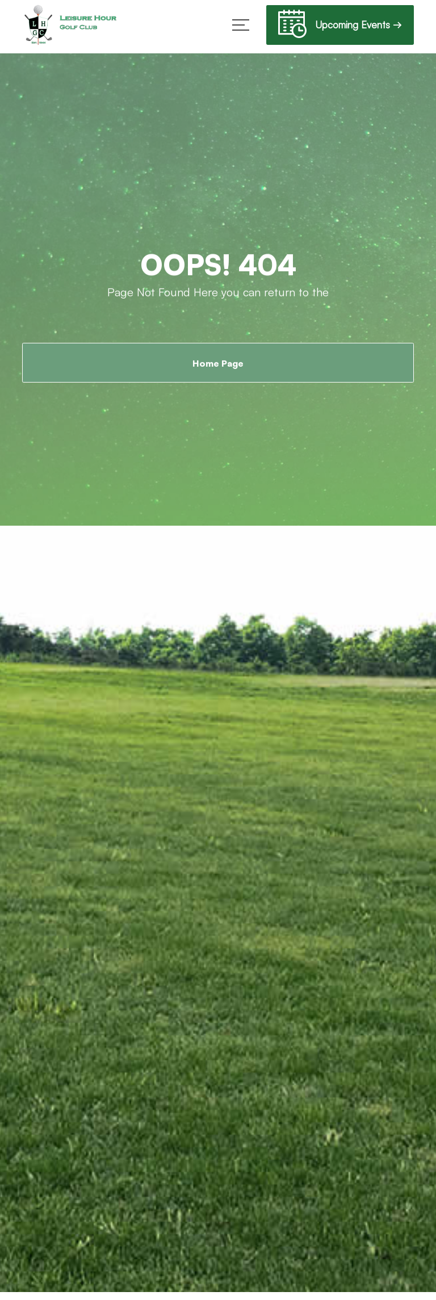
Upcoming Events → (340, 26)
